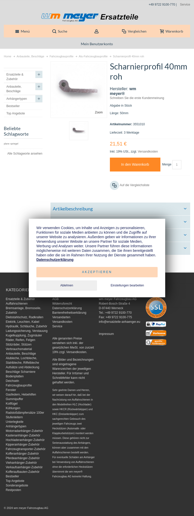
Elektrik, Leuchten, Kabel (22, 322)
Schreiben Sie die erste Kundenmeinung (137, 98)
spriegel (14, 143)
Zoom (99, 112)
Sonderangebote (17, 485)
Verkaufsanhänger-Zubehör (24, 467)
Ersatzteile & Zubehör (20, 299)
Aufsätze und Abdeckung (22, 367)
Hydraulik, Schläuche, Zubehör (26, 326)
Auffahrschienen (17, 303)
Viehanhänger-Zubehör (21, 462)
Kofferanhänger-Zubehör (22, 453)
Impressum (106, 334)
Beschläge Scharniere (20, 372)
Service (185, 4)
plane (6, 143)
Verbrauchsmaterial (19, 349)
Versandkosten (148, 151)
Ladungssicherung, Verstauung (26, 331)
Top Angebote (15, 481)
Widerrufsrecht (62, 303)
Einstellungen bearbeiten (127, 285)
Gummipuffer (14, 399)
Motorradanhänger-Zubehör (24, 431)
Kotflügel (12, 403)
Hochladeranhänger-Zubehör (25, 440)
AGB (55, 299)
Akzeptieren (97, 272)
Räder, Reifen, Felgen (20, 340)
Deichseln (12, 381)
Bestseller (12, 476)
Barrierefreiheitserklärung (69, 312)
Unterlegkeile (14, 422)
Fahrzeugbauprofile (19, 385)
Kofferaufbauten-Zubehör (23, 472)
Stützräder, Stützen (19, 344)
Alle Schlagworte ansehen (24, 153)
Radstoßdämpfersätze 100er (25, 412)
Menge (167, 164)
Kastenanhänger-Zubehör (23, 435)
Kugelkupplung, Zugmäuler (24, 335)
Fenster (11, 390)
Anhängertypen (16, 426)
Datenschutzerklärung (67, 308)
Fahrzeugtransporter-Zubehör (25, 449)
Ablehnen (66, 285)
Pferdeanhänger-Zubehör (23, 458)
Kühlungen (13, 408)
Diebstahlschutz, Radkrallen (24, 317)
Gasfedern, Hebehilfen (21, 394)
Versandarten (61, 317)
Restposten (13, 490)
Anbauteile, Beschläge (21, 353)
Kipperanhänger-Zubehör (23, 444)
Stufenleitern (14, 417)
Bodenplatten (15, 376)
